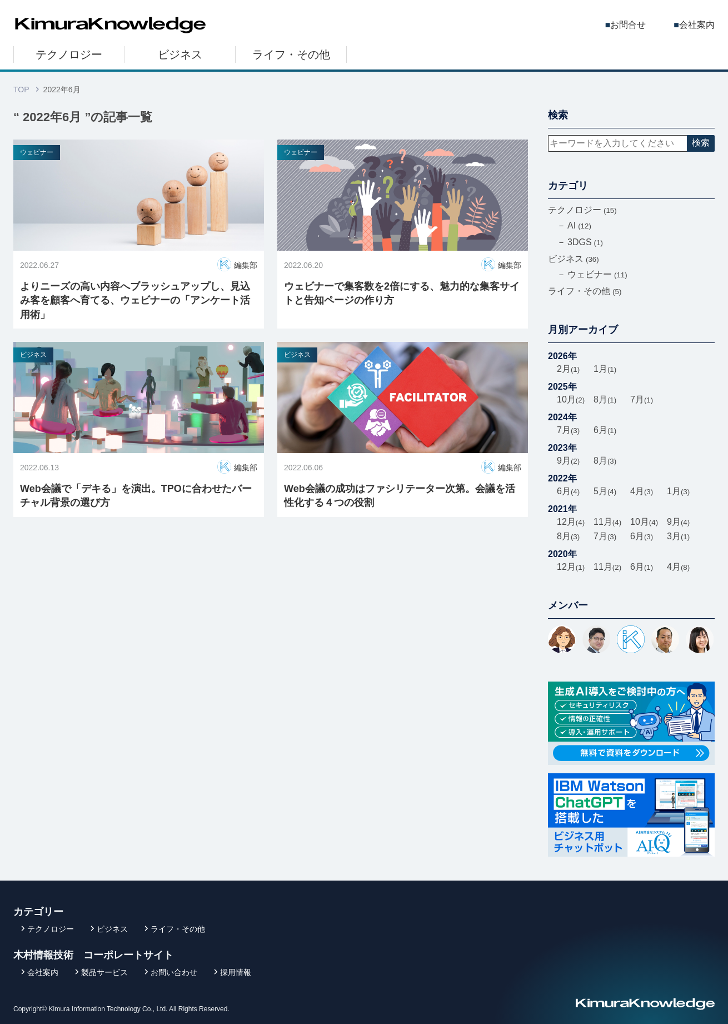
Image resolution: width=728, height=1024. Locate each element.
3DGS (585, 242)
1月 (605, 369)
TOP (21, 89)
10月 (571, 399)
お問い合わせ (174, 972)
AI (579, 225)
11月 (607, 521)
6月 (605, 430)
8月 (605, 399)
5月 (605, 491)
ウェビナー (36, 152)
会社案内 (697, 24)
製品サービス (104, 972)
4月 (641, 491)
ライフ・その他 (291, 54)
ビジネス (180, 54)
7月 (641, 399)
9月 (568, 460)
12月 (571, 521)
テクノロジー (69, 54)
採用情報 (235, 972)
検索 (701, 142)
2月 (568, 369)
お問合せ (628, 24)
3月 (678, 536)
